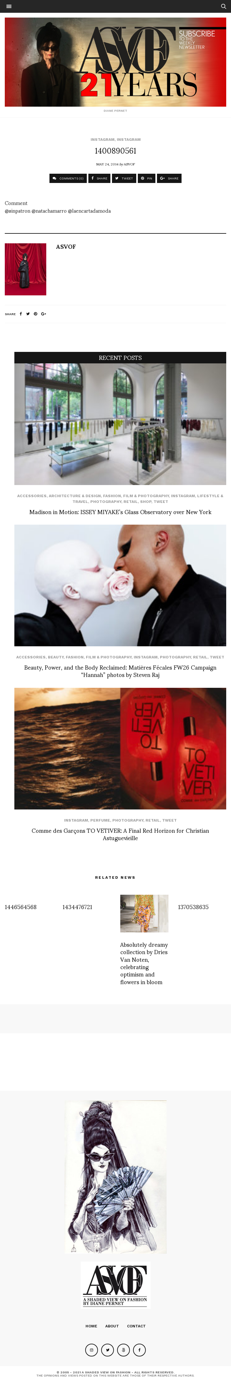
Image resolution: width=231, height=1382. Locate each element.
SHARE (99, 178)
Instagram (103, 139)
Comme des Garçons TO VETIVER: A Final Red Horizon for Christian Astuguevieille (120, 834)
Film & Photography (146, 496)
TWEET (124, 178)
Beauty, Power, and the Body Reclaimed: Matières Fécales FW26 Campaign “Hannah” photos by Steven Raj (120, 670)
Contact (136, 1326)
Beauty (55, 657)
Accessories (32, 496)
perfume (100, 820)
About (112, 1326)
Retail (130, 501)
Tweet (160, 501)
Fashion (112, 496)
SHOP (145, 501)
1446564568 (21, 906)
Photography (105, 501)
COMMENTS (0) (68, 178)
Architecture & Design (75, 496)
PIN (146, 178)
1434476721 (77, 906)
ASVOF (129, 164)
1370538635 (193, 906)
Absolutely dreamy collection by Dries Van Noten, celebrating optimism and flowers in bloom (144, 963)
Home (91, 1326)
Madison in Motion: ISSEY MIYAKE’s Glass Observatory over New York (120, 511)
